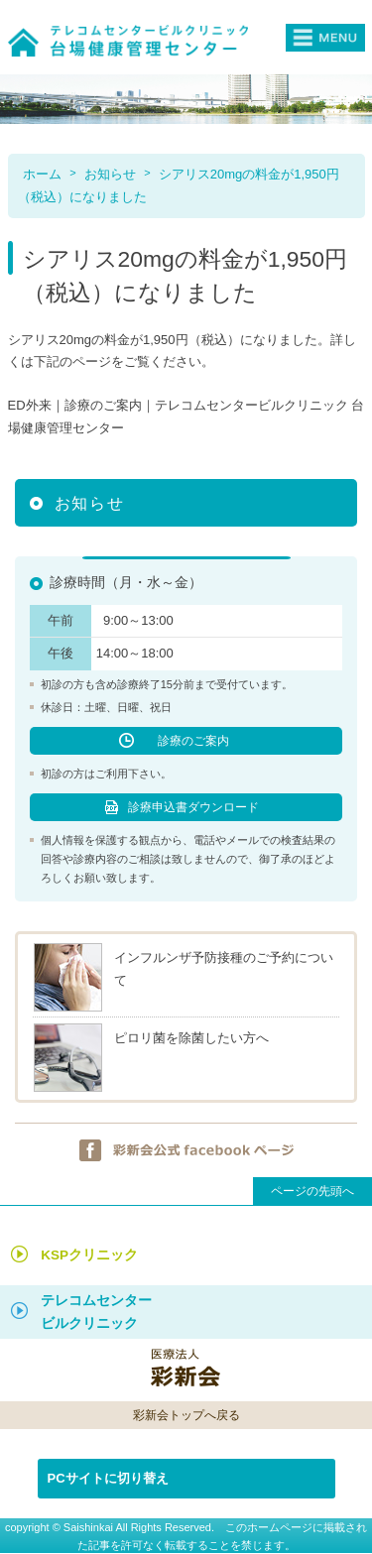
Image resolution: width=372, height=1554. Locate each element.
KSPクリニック (89, 1255)
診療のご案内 (193, 741)
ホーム (42, 174)
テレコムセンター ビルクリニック (96, 1312)
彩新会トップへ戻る (186, 1415)
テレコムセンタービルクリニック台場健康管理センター (134, 41)
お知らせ (110, 174)
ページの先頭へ (312, 1191)
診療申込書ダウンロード (193, 807)
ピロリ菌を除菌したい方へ (191, 1037)
